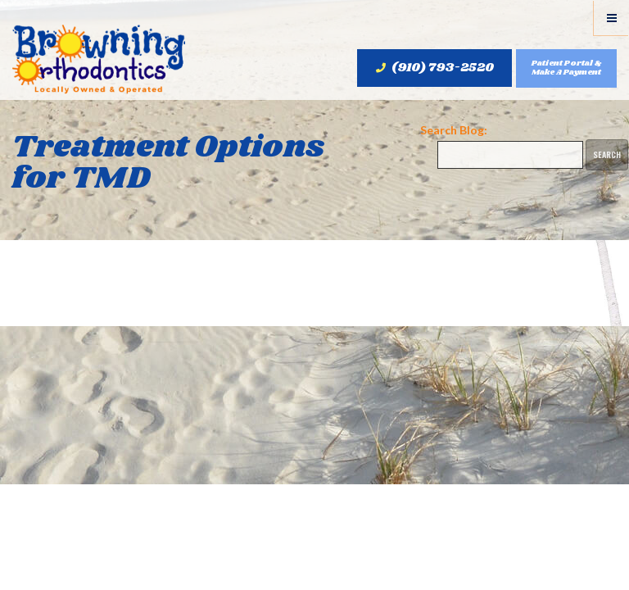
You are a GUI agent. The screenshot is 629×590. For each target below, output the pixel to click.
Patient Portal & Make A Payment (566, 67)
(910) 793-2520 (435, 68)
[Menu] (611, 17)
